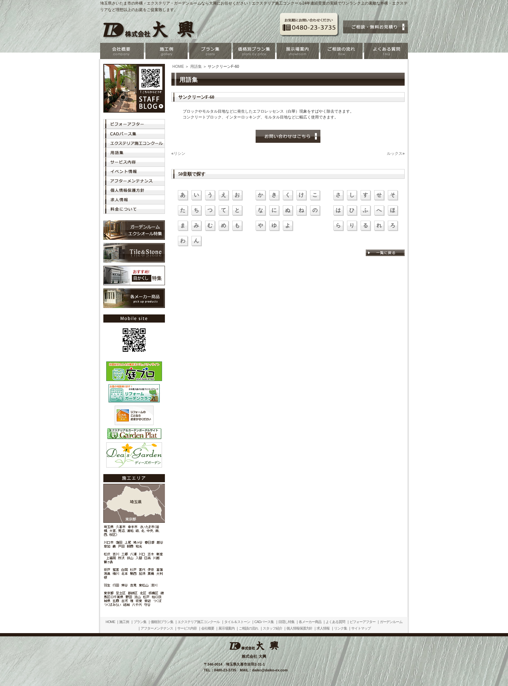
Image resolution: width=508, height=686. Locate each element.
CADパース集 (264, 622)
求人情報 (323, 628)
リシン (179, 153)
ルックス (394, 153)
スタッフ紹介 (272, 628)
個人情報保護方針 (299, 628)
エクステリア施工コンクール (199, 622)
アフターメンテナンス (157, 628)
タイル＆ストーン (237, 622)
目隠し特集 (286, 622)
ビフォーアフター (362, 622)
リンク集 (340, 628)
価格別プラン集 (162, 622)
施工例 (124, 622)
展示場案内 (226, 628)
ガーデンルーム (391, 622)
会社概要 (207, 628)
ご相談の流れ (248, 628)
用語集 (196, 66)
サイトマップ (361, 628)
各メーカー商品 (310, 622)
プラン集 (139, 622)
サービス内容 (187, 628)
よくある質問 (335, 622)
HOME (178, 66)
